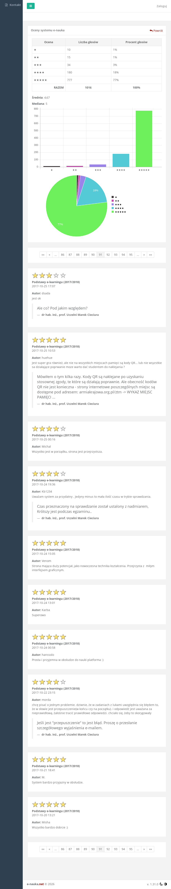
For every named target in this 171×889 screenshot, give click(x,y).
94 (138, 243)
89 (100, 243)
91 (115, 243)
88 (92, 243)
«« (58, 243)
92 (123, 243)
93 (130, 243)
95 (145, 243)
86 (77, 243)
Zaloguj (162, 6)
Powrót (156, 31)
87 (85, 243)
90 (108, 243)
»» (63, 249)
